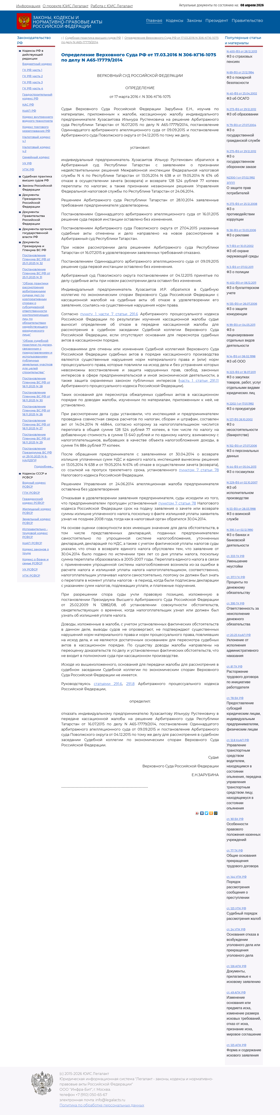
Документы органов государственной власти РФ (37, 233)
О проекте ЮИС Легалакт (65, 6)
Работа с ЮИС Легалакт (112, 6)
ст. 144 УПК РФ (237, 876)
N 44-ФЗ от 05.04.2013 (241, 466)
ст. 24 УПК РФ (236, 929)
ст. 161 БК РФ (235, 819)
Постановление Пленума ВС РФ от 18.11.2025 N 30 (36, 396)
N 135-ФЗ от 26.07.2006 (242, 303)
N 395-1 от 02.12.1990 (240, 529)
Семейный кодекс (35, 157)
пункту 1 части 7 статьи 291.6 (109, 314)
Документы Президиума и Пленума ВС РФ (34, 246)
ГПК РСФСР (31, 492)
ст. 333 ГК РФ (235, 556)
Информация (28, 6)
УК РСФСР (30, 569)
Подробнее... (43, 466)
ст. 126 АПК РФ (236, 966)
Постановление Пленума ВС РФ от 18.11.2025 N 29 (36, 438)
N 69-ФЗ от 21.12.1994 (240, 72)
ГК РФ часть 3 (32, 82)
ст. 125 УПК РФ (236, 908)
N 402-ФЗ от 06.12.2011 (241, 282)
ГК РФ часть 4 (32, 88)
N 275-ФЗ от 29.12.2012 (241, 151)
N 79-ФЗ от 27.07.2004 (241, 125)
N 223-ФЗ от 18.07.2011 (241, 372)
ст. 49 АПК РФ (236, 992)
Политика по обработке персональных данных (102, 1105)
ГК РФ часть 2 (32, 76)
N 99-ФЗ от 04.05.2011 (241, 324)
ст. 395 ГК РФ (235, 603)
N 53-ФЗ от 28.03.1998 (241, 508)
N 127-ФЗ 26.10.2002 (240, 419)
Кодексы (174, 20)
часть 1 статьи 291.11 (199, 381)
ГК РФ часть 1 (32, 70)
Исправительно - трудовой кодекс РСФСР (35, 533)
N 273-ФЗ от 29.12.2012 (241, 109)
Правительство (247, 20)
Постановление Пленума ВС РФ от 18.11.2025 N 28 (36, 382)
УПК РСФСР (31, 575)
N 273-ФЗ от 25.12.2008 (242, 203)
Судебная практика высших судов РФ (93, 37)
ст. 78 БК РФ (235, 698)
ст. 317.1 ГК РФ (236, 577)
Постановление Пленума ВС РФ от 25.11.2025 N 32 (36, 259)
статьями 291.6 (108, 684)
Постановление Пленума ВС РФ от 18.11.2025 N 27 (36, 424)
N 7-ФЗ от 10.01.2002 (240, 246)
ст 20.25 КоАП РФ (239, 635)
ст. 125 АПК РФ (236, 1045)
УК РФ (27, 163)
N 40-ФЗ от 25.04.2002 (242, 93)
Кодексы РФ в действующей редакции (32, 54)
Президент (216, 20)
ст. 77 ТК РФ (235, 850)
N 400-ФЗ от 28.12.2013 (242, 51)
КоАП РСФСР (32, 543)
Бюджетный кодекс (37, 63)
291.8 (130, 684)
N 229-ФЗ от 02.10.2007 (242, 482)
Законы (194, 20)
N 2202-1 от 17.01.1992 (240, 403)
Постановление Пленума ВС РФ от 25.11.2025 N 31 (36, 273)
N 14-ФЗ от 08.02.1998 (241, 356)
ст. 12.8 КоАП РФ (238, 740)
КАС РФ (28, 104)
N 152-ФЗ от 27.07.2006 (242, 445)
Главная (154, 20)
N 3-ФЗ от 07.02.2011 (240, 267)
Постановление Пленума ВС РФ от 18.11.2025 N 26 (36, 410)
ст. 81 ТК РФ (234, 666)
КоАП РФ (29, 110)
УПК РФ (28, 169)
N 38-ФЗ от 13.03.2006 (241, 230)
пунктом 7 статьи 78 (199, 470)
